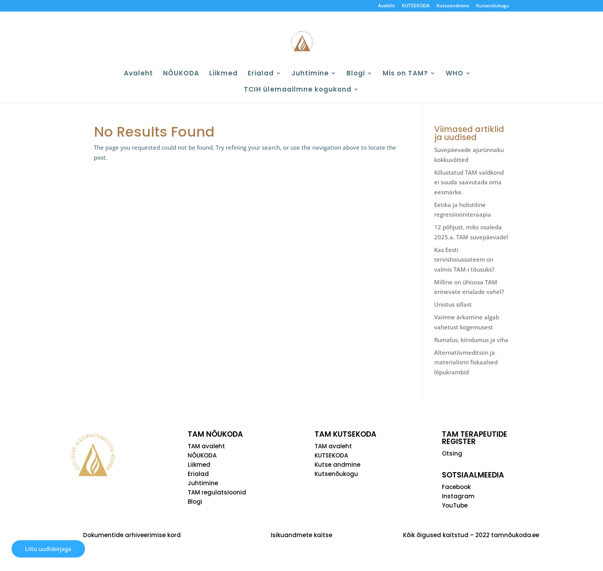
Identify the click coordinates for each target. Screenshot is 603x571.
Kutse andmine (337, 465)
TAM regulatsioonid (217, 492)
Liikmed (223, 74)
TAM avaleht (206, 446)
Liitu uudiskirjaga (48, 549)
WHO (454, 74)
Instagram (458, 496)
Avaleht (386, 6)
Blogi (355, 74)
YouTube (455, 505)
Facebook (456, 487)
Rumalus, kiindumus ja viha (471, 340)
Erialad (261, 74)
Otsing (452, 453)
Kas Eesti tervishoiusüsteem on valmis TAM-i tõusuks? (464, 259)
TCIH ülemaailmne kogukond (297, 90)
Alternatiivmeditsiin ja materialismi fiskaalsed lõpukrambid (466, 362)
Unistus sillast (453, 304)
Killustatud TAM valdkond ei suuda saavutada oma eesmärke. (469, 182)
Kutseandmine (452, 6)
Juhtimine (310, 74)
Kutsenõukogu (492, 6)
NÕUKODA (181, 74)
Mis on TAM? (405, 74)
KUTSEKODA (416, 6)
